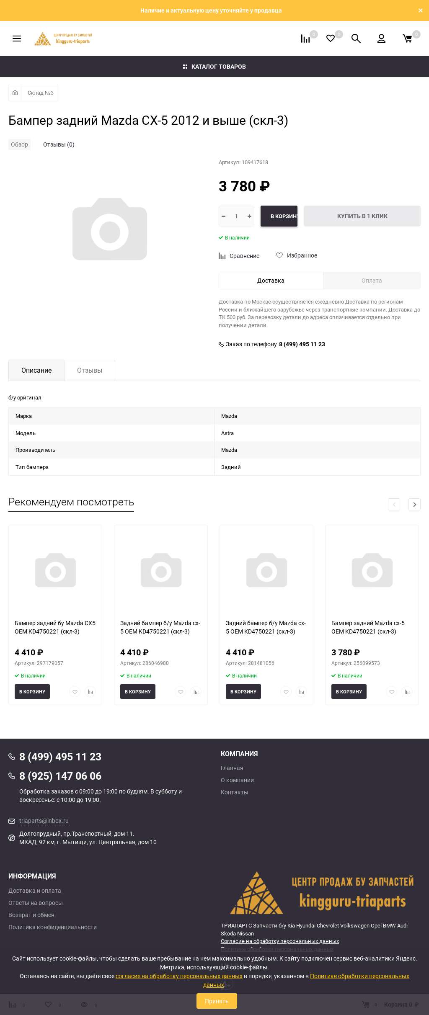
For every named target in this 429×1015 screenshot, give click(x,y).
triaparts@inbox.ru (44, 820)
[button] (414, 504)
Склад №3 (41, 92)
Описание (36, 370)
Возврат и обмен (31, 915)
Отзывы (89, 370)
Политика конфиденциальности (52, 927)
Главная (232, 768)
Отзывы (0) (59, 144)
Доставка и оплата (34, 891)
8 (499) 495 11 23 (302, 344)
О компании (237, 780)
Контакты (234, 792)
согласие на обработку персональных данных (179, 976)
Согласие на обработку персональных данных (280, 941)
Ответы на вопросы (35, 903)
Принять (217, 1001)
